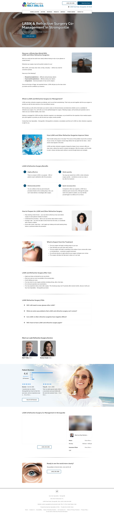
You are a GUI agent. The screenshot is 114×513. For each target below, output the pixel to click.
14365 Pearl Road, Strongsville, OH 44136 (80, 6)
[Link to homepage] (36, 4)
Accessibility (39, 507)
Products (56, 11)
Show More (27, 395)
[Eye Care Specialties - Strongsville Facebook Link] (57, 489)
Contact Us (80, 11)
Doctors (43, 11)
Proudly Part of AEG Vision (67, 505)
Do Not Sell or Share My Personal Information (57, 509)
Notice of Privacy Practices (73, 507)
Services (63, 11)
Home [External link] (26, 507)
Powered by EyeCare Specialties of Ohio (49, 505)
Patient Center (71, 11)
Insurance (49, 11)
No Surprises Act (62, 507)
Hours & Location (34, 11)
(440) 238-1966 (67, 499)
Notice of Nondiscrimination (49, 507)
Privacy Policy (84, 507)
